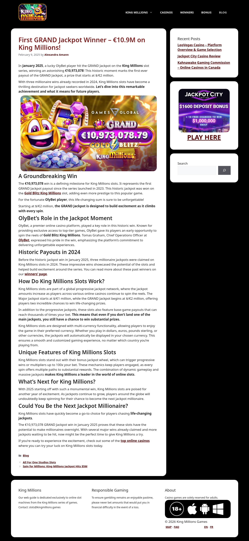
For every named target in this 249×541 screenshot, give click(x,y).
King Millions (141, 12)
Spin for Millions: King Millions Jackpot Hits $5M (55, 466)
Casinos (166, 12)
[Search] (224, 170)
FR (211, 527)
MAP (169, 527)
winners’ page (36, 274)
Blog (223, 12)
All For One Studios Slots (39, 462)
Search (183, 163)
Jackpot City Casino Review (199, 56)
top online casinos (135, 441)
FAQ (176, 527)
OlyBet (24, 240)
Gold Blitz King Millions (42, 193)
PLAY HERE (204, 115)
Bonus (206, 12)
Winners (187, 12)
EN (206, 527)
